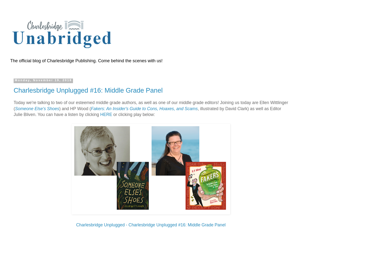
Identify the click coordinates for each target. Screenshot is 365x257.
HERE (106, 114)
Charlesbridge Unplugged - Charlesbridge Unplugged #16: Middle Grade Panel (151, 224)
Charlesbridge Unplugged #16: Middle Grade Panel (88, 90)
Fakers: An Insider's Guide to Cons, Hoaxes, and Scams (144, 108)
